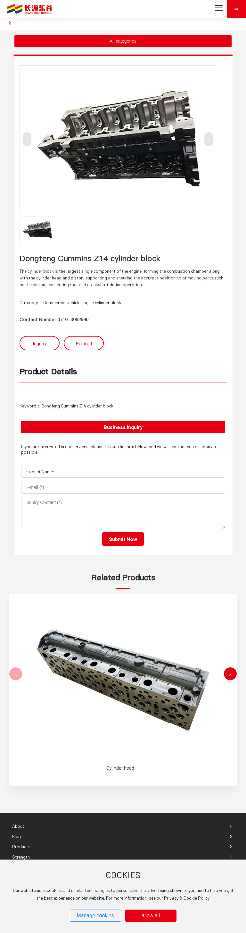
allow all (151, 915)
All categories (123, 41)
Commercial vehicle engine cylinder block (82, 302)
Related (84, 343)
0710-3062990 (72, 319)
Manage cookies (95, 915)
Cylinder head (120, 768)
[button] (230, 673)
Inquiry (40, 343)
